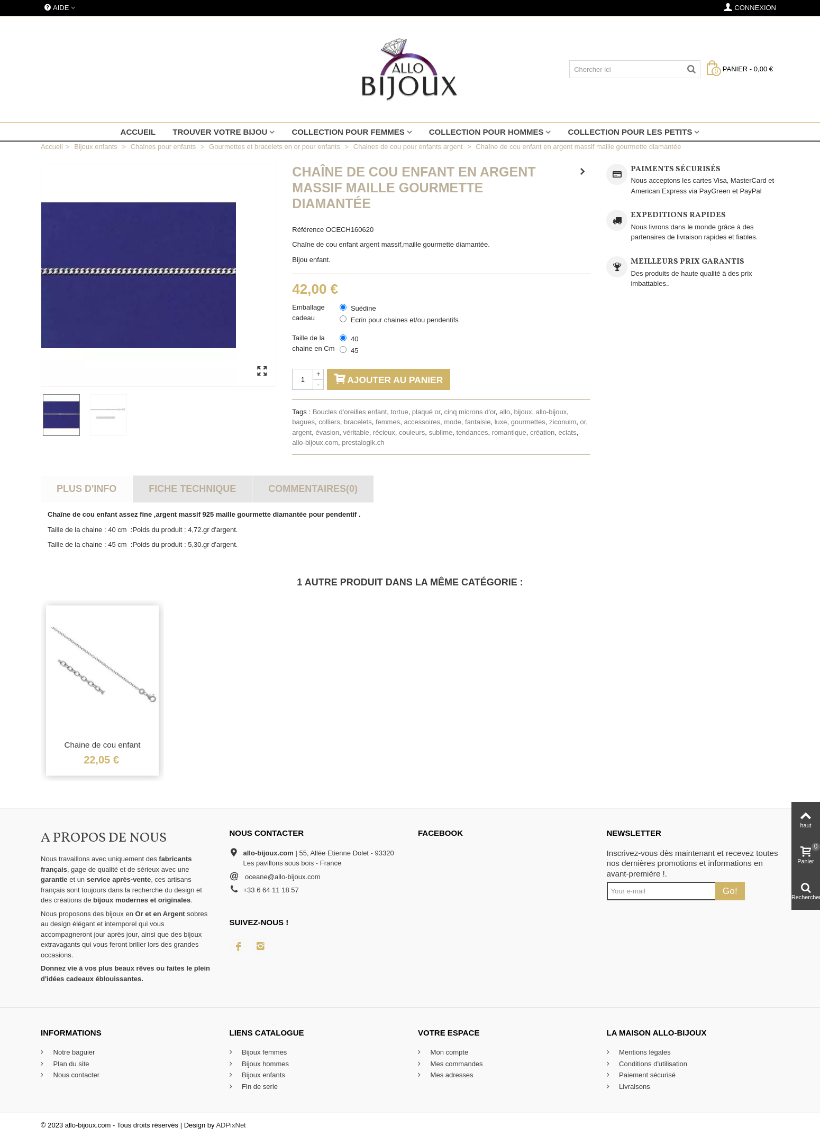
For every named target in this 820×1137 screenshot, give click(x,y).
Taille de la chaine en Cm (314, 343)
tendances (472, 432)
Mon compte (448, 1052)
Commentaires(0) (313, 488)
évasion (327, 432)
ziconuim (562, 422)
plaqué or (426, 412)
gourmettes (528, 422)
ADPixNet (230, 1125)
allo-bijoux (551, 412)
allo (504, 412)
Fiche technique (192, 488)
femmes (388, 422)
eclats (567, 432)
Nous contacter (75, 1075)
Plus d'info (86, 488)
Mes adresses (451, 1075)
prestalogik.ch (363, 442)
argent (302, 432)
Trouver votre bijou (219, 131)
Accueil (138, 131)
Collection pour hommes (486, 131)
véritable (356, 432)
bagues (303, 422)
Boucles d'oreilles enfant (350, 412)
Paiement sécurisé (646, 1075)
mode (452, 422)
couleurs (412, 432)
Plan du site (70, 1064)
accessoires (422, 422)
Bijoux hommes (264, 1064)
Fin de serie (259, 1087)
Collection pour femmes (347, 131)
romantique (509, 432)
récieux (384, 432)
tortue (399, 412)
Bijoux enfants (262, 1075)
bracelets (358, 422)
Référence (308, 230)
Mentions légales (644, 1052)
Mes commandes (456, 1064)
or (583, 422)
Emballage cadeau (308, 312)
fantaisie (477, 422)
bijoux (523, 412)
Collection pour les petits (630, 131)
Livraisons (633, 1087)
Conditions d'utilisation (652, 1064)
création (542, 432)
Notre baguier (73, 1052)
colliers (329, 422)
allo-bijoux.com (315, 442)
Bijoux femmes (263, 1052)
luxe (501, 422)
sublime (440, 432)
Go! (730, 891)
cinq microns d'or (470, 412)
